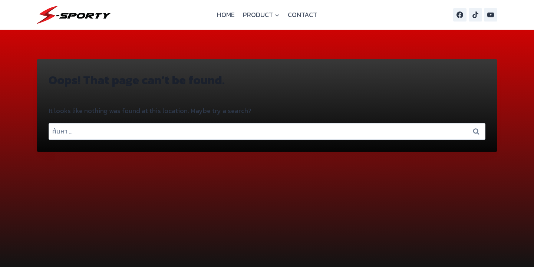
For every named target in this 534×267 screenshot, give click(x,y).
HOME (226, 15)
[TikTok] (475, 15)
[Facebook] (460, 15)
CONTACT (302, 15)
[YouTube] (490, 15)
